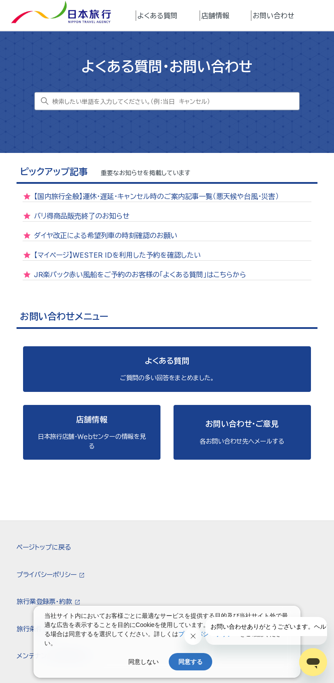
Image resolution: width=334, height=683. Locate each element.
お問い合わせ (273, 15)
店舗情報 (215, 15)
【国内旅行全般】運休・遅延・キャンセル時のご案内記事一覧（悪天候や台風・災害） (156, 196)
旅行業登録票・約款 (45, 601)
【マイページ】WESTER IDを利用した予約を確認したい (117, 255)
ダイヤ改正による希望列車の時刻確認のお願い (105, 235)
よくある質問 (157, 15)
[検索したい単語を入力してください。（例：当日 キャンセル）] (167, 101)
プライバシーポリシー (47, 574)
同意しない (143, 661)
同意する (190, 661)
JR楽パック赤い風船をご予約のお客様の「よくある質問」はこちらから (140, 274)
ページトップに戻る (44, 547)
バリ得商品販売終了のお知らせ (82, 216)
